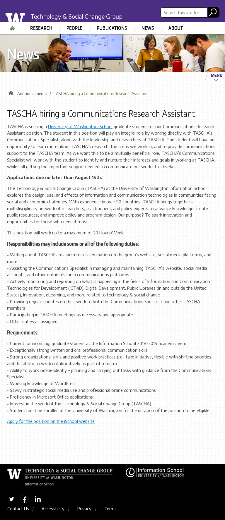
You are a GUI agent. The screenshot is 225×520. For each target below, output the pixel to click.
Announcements (32, 93)
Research (41, 28)
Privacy (84, 508)
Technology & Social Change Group (76, 16)
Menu (216, 75)
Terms (110, 508)
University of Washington (19, 21)
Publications (112, 28)
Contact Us (18, 508)
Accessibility (53, 508)
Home (12, 26)
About (175, 28)
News (148, 28)
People (74, 28)
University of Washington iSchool (80, 126)
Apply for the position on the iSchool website (51, 421)
